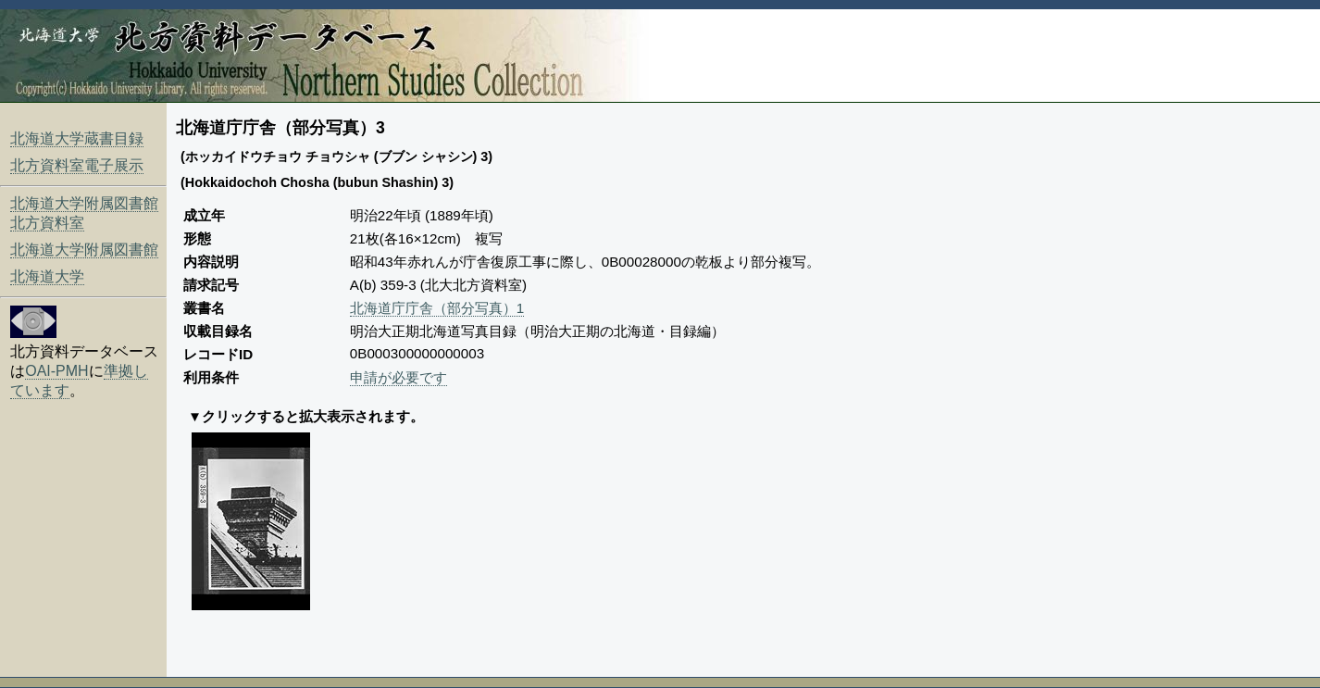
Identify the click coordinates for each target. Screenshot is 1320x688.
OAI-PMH (56, 371)
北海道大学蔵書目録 (76, 138)
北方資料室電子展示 (76, 165)
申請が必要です (398, 377)
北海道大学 (47, 276)
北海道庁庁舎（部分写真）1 (437, 308)
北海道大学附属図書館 (84, 249)
